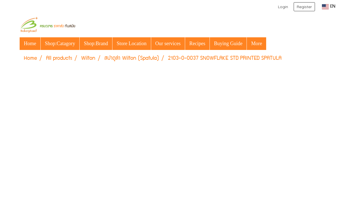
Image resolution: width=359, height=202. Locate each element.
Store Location (131, 43)
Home (30, 43)
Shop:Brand (96, 43)
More (256, 43)
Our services (168, 43)
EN (328, 6)
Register (304, 6)
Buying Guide (228, 43)
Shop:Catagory (60, 43)
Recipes (197, 43)
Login (283, 6)
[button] (271, 43)
